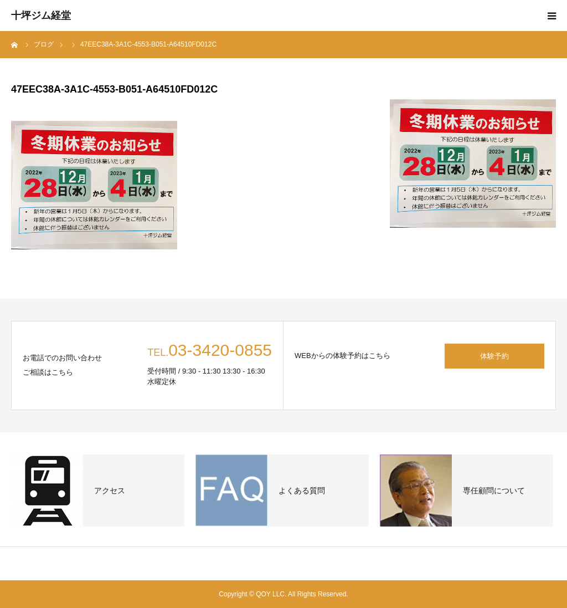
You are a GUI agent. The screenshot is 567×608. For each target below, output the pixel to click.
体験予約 (494, 356)
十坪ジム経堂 (41, 16)
